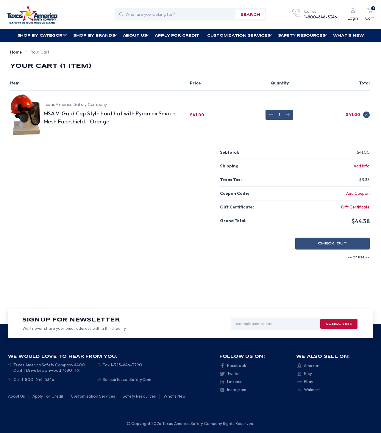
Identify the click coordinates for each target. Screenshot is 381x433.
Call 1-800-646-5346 (33, 379)
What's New (348, 35)
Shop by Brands (95, 35)
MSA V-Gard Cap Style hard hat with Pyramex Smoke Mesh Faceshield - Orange (109, 117)
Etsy (308, 373)
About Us (136, 35)
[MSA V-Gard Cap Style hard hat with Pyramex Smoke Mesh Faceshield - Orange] (279, 115)
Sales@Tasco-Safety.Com (127, 379)
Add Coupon (358, 193)
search (250, 14)
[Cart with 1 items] (369, 14)
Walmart (312, 389)
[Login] (353, 14)
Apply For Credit (177, 35)
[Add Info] (362, 166)
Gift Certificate (355, 207)
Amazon (311, 365)
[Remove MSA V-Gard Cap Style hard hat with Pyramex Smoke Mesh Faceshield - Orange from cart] (366, 115)
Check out (332, 243)
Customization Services (239, 35)
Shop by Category (42, 35)
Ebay (308, 381)
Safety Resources (302, 35)
